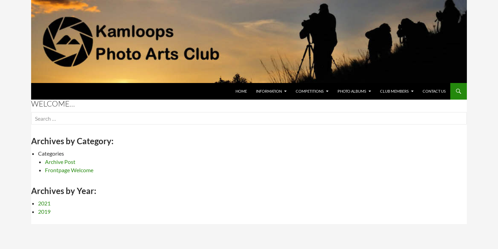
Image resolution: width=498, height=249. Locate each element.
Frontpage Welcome (69, 170)
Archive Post (60, 161)
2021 (44, 203)
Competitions (310, 91)
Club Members (394, 91)
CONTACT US (434, 91)
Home (241, 91)
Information (269, 91)
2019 (44, 211)
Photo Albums (352, 91)
